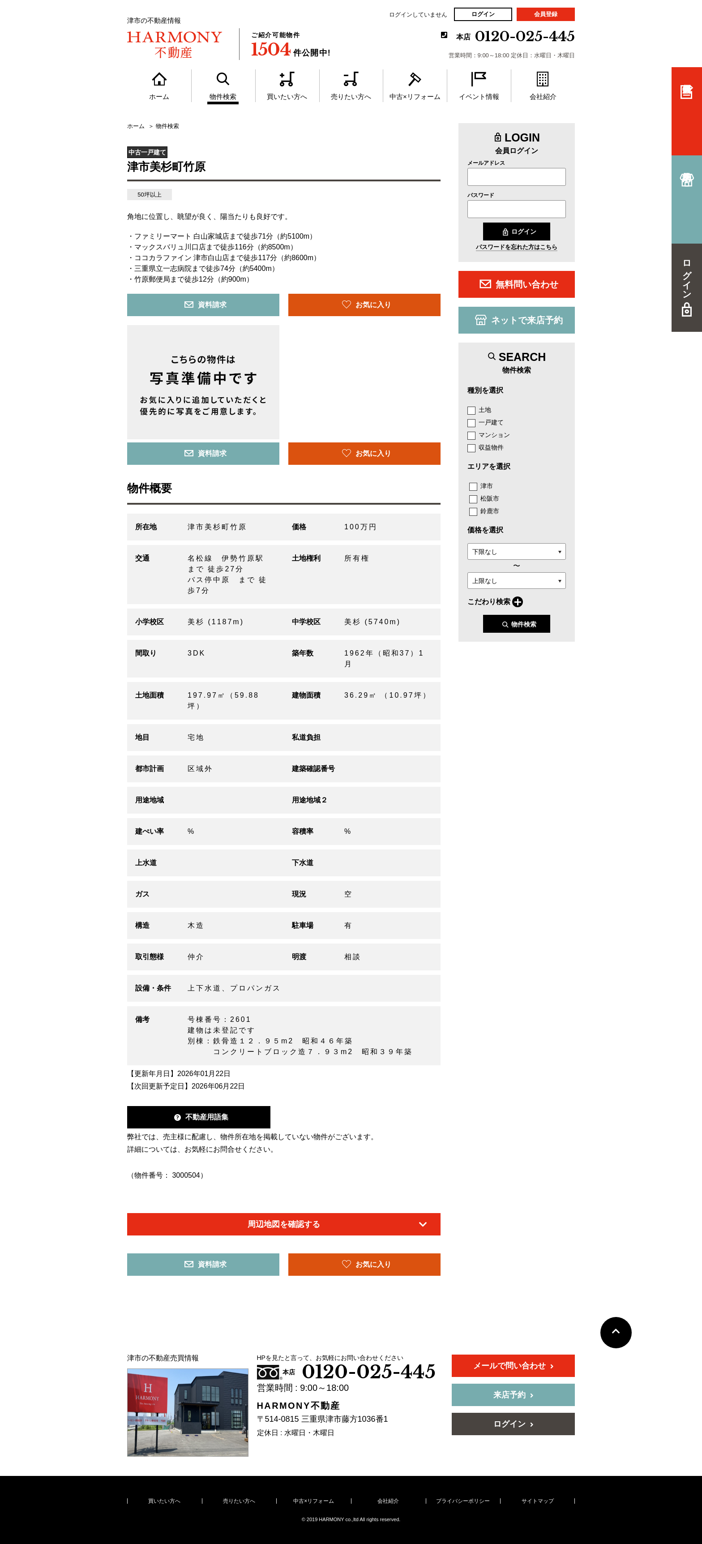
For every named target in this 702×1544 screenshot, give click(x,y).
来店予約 (513, 1394)
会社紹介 (388, 1501)
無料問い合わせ (518, 284)
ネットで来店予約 (519, 320)
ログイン (483, 14)
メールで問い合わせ (513, 1365)
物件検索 (519, 624)
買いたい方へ (164, 1501)
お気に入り (366, 304)
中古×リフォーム (313, 1501)
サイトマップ (538, 1501)
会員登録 (545, 14)
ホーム (136, 126)
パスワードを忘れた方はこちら (516, 247)
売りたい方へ (239, 1501)
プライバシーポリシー (463, 1501)
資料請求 (205, 304)
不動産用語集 (201, 1117)
